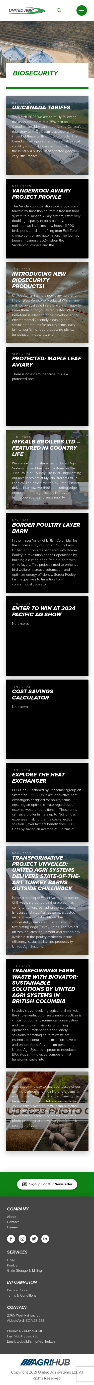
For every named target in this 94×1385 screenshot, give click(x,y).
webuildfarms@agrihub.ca (36, 1341)
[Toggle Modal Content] (59, 10)
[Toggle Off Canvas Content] (81, 10)
